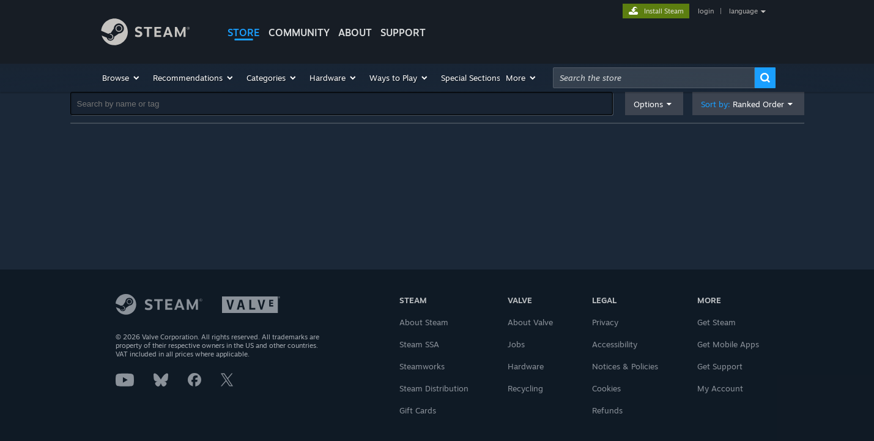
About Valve (530, 322)
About (355, 32)
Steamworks (422, 366)
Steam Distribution (433, 388)
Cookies (606, 388)
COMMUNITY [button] (299, 32)
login (706, 11)
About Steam (423, 322)
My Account (720, 388)
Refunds (607, 410)
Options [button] (648, 104)
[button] (121, 78)
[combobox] (654, 77)
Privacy (605, 322)
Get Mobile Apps (728, 344)
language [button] (743, 11)
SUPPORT (403, 32)
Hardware (526, 366)
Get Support (720, 366)
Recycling (525, 388)
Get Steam (716, 322)
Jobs (516, 344)
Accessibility (614, 344)
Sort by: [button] (742, 104)
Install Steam (664, 11)
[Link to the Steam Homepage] (155, 33)
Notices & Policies (625, 366)
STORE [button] (244, 32)
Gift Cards (417, 410)
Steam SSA (419, 344)
